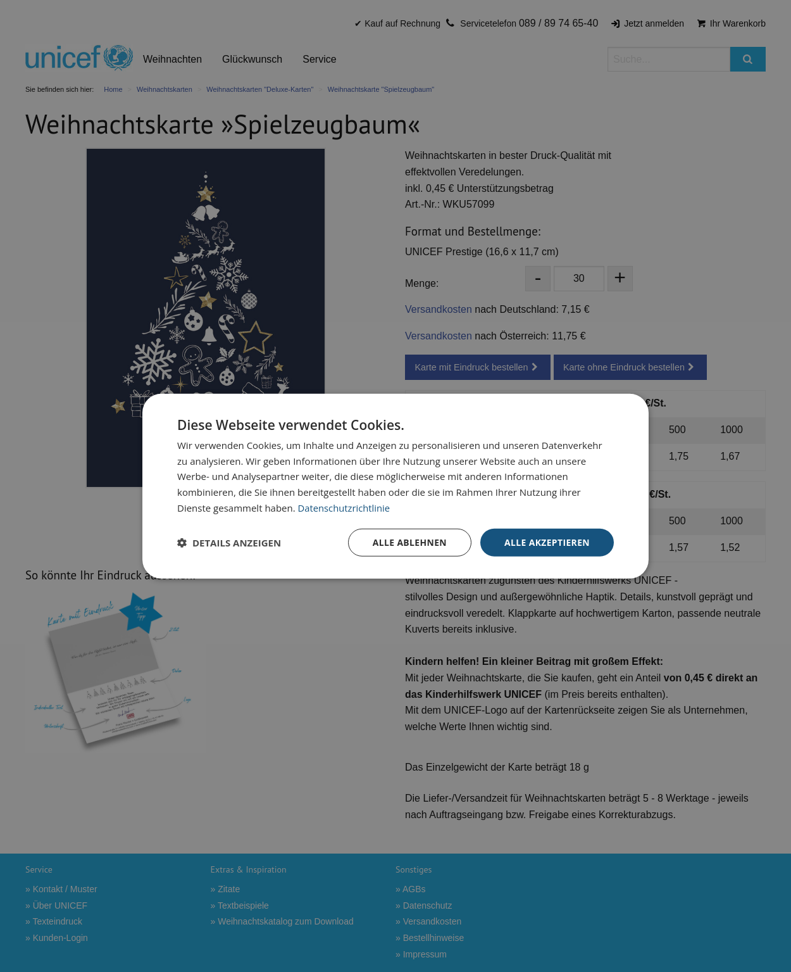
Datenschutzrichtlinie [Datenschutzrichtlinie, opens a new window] (345, 507)
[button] (229, 542)
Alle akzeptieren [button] (547, 542)
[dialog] (395, 486)
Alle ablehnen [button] (408, 542)
